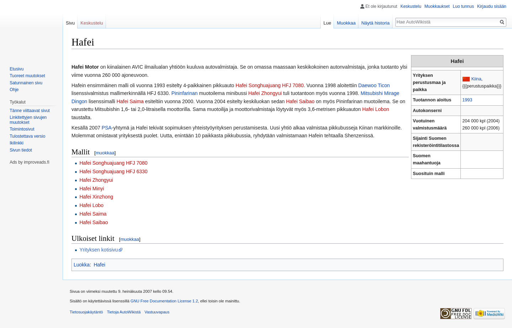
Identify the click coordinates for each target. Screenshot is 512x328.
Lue (327, 23)
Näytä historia (375, 23)
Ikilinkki (16, 143)
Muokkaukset (437, 6)
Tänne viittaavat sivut (30, 110)
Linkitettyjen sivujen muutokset (28, 120)
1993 (467, 99)
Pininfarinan (184, 93)
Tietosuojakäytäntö (86, 312)
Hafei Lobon (375, 109)
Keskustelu (410, 6)
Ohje (14, 89)
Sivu (70, 23)
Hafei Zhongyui (265, 93)
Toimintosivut (22, 129)
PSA (107, 128)
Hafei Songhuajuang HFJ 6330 (113, 171)
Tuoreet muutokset (27, 75)
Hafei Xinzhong (96, 197)
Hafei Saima (130, 101)
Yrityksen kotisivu (98, 250)
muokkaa (105, 152)
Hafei (99, 265)
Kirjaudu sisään (491, 6)
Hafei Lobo (91, 205)
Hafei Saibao (300, 101)
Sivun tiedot (21, 150)
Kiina (476, 78)
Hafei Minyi (91, 188)
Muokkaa (346, 23)
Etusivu (16, 69)
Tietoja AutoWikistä (124, 312)
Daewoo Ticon (374, 85)
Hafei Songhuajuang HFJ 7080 (270, 85)
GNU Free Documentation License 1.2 (164, 301)
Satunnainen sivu (26, 82)
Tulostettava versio (27, 136)
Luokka (82, 265)
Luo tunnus (463, 6)
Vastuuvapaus (157, 312)
